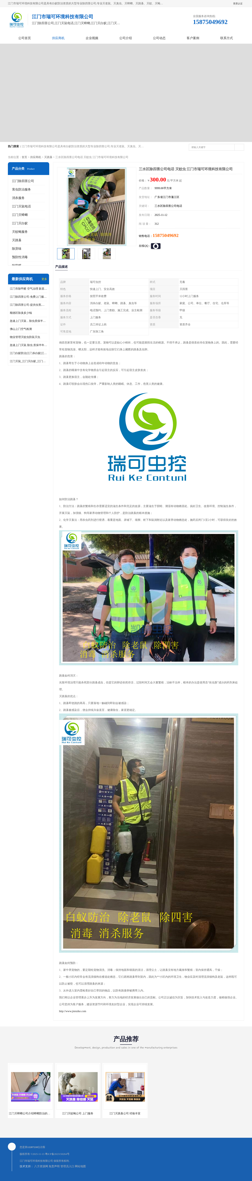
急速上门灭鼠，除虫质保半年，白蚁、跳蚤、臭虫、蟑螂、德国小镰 (28, 320)
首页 (24, 157)
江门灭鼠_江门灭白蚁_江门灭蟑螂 (28, 361)
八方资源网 (41, 1166)
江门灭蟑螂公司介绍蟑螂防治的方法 (31, 1113)
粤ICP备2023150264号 (57, 1153)
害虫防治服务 (21, 189)
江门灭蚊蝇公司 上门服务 (77, 1113)
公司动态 (159, 38)
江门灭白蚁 (20, 223)
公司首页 (24, 38)
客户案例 (193, 38)
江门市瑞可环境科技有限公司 (36, 1160)
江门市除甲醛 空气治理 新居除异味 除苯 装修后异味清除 (28, 288)
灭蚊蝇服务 (20, 231)
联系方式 (226, 38)
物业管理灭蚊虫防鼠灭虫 (25, 337)
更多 (44, 279)
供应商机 (58, 38)
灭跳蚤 (48, 157)
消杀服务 (18, 198)
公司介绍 (125, 38)
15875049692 (166, 235)
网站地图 (80, 1166)
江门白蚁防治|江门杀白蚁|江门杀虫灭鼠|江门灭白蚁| (28, 353)
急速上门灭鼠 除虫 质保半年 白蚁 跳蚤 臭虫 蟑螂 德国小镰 (28, 345)
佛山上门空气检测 (21, 329)
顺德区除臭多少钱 (21, 312)
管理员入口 (67, 1166)
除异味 (16, 248)
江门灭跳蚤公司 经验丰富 (125, 1113)
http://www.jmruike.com (72, 1011)
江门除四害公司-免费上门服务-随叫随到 (28, 296)
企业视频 (92, 38)
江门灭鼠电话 (21, 206)
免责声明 (54, 1166)
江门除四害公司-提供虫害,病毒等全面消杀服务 (28, 304)
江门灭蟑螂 (20, 214)
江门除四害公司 (23, 181)
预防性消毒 (20, 257)
